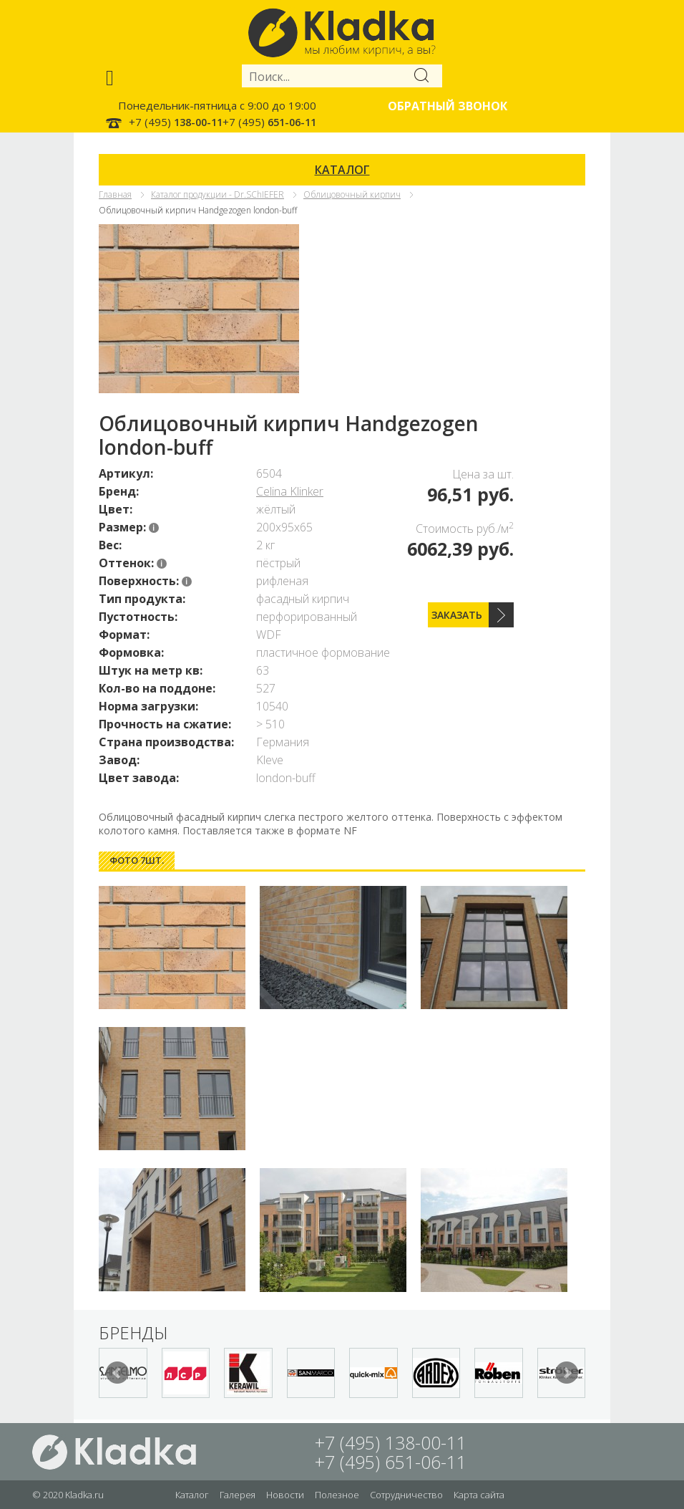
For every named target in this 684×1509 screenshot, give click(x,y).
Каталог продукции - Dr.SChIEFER (217, 194)
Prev (117, 1372)
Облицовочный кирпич (352, 194)
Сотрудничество (406, 1494)
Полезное (337, 1494)
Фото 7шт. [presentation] (136, 860)
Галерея (237, 1494)
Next (566, 1372)
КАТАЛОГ (342, 170)
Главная (115, 194)
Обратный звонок (447, 106)
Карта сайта (479, 1494)
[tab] (137, 860)
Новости (285, 1494)
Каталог (192, 1494)
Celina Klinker (289, 491)
